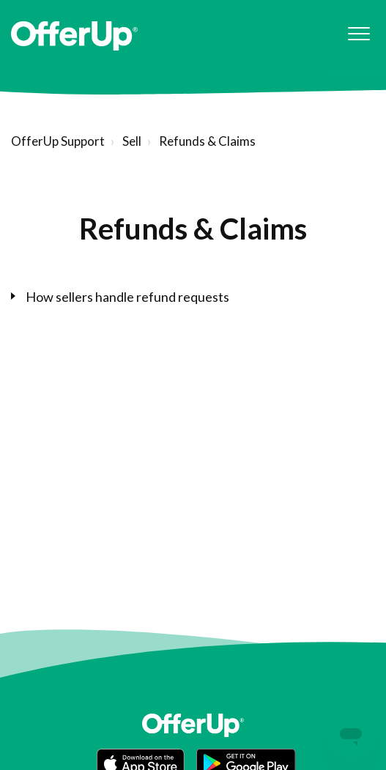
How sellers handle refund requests (127, 297)
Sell (131, 141)
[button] (358, 34)
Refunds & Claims (207, 141)
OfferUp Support (58, 141)
